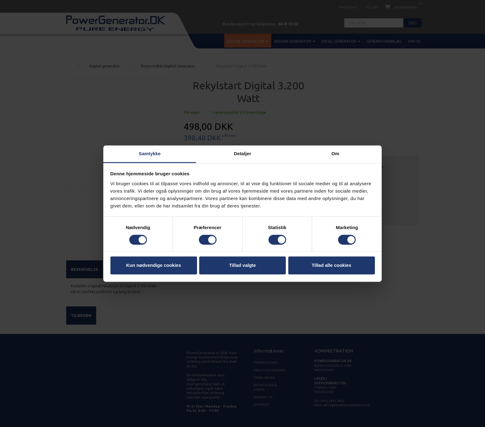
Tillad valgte (242, 265)
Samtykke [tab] (150, 153)
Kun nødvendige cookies (153, 265)
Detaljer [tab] (242, 153)
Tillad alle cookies (331, 265)
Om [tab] (335, 153)
